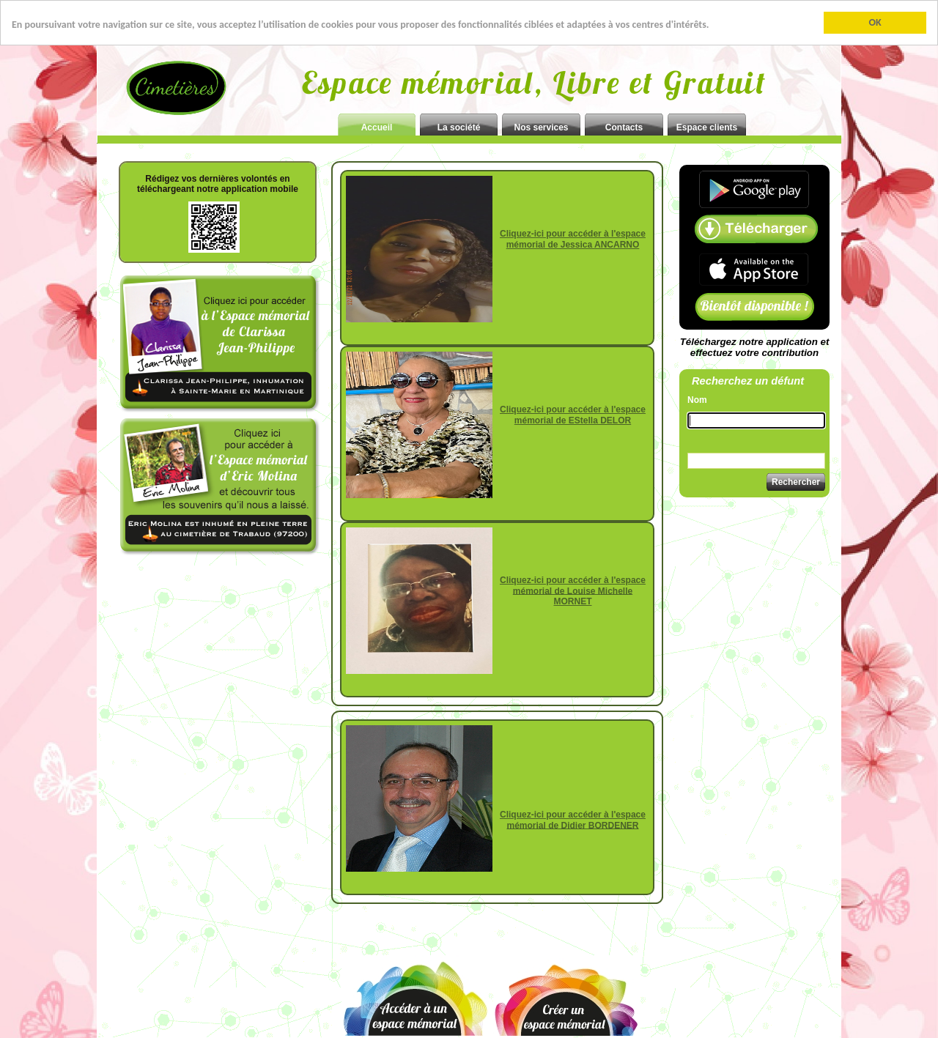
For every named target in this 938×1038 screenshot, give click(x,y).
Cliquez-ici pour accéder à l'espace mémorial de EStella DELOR (573, 415)
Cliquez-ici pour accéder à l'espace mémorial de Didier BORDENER (573, 820)
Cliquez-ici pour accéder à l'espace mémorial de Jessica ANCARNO (573, 239)
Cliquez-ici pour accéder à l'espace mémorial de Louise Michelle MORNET (573, 591)
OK (874, 22)
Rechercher (796, 482)
